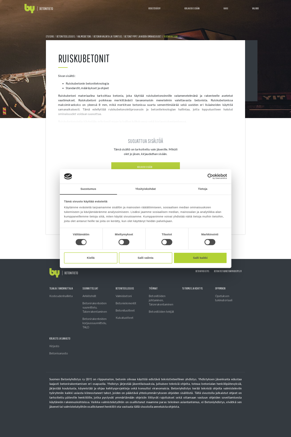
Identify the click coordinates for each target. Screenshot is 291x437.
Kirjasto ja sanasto (60, 338)
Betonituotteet (125, 310)
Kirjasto (54, 346)
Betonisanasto (58, 353)
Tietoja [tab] (202, 189)
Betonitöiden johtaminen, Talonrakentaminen (161, 300)
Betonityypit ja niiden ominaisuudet (142, 36)
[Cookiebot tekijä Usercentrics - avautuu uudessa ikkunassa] (210, 176)
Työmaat (153, 288)
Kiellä (91, 258)
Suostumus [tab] (88, 189)
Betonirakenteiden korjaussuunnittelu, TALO (95, 323)
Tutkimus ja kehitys (192, 288)
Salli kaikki (200, 258)
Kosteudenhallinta (61, 296)
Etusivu (50, 36)
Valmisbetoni (84, 36)
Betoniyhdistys (202, 271)
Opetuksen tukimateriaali (223, 298)
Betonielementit (126, 303)
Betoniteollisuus (66, 36)
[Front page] (38, 9)
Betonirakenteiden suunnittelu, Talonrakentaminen (95, 307)
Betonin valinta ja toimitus (108, 36)
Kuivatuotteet (125, 317)
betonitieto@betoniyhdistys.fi (228, 271)
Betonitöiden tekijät (161, 311)
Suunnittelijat (90, 288)
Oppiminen (220, 288)
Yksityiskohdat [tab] (145, 189)
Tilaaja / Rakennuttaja (61, 288)
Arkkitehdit (89, 296)
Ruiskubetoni (171, 36)
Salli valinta (145, 258)
